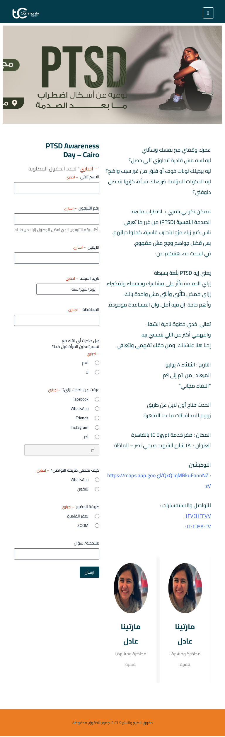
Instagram (79, 427)
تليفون (82, 489)
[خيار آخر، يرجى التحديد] (61, 449)
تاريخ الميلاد (82, 278)
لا (87, 372)
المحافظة (83, 309)
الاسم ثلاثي (82, 177)
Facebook (80, 399)
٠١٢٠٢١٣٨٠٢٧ (198, 527)
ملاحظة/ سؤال (86, 543)
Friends (82, 418)
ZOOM (82, 525)
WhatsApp (79, 408)
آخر (86, 437)
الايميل (86, 247)
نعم (85, 363)
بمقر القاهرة (77, 516)
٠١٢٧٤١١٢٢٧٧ (197, 516)
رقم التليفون (81, 208)
